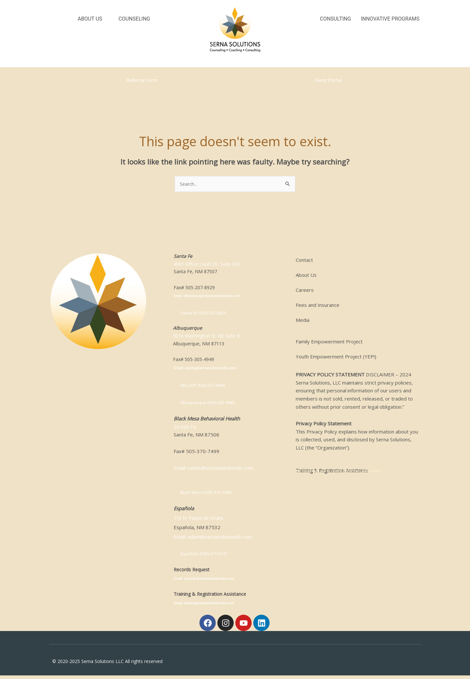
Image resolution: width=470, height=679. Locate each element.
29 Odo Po (186, 428)
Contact (304, 260)
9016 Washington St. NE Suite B (206, 337)
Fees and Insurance (317, 305)
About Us (90, 19)
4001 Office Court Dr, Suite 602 (207, 264)
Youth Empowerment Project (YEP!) (336, 357)
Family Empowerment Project (329, 342)
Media (302, 320)
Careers (305, 290)
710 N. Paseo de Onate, (201, 519)
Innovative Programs (390, 19)
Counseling (134, 19)
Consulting (335, 19)
